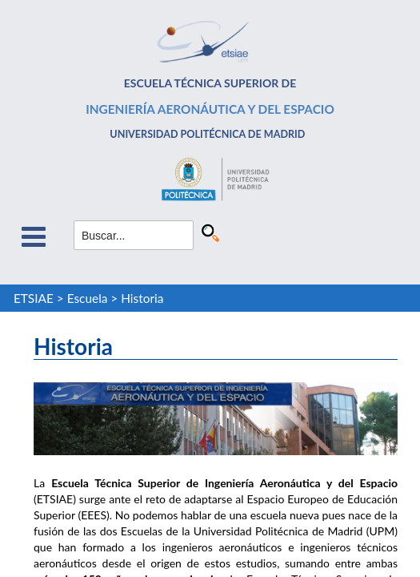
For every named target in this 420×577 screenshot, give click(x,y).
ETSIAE (34, 298)
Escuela (87, 298)
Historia (142, 298)
